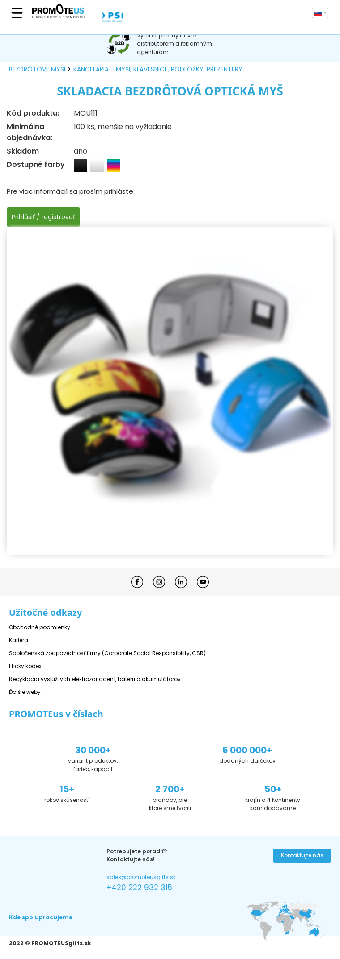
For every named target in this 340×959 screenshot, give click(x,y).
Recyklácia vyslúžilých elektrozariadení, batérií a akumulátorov (95, 679)
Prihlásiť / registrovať (43, 216)
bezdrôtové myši (37, 69)
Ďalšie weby (25, 692)
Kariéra (18, 640)
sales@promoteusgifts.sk (141, 877)
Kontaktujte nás (302, 855)
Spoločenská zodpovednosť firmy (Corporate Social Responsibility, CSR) (107, 653)
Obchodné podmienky (39, 627)
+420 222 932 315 (139, 887)
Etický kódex (25, 666)
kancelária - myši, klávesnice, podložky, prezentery (157, 69)
